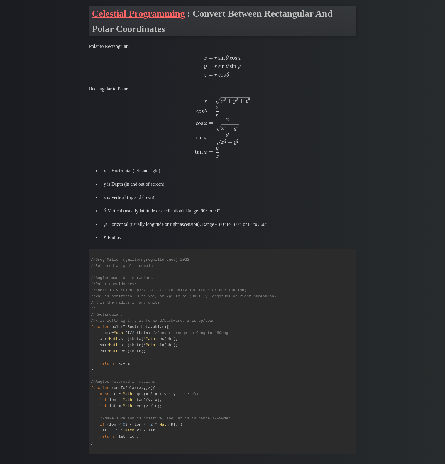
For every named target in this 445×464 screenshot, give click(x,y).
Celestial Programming (138, 13)
